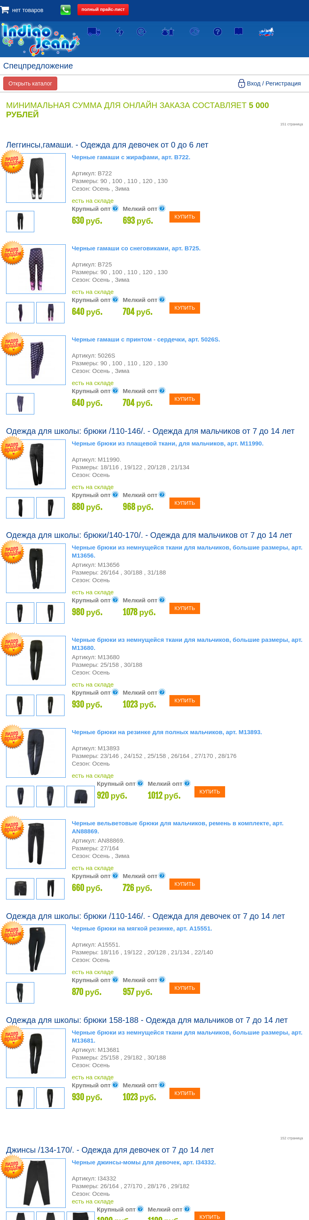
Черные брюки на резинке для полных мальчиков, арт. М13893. (167, 732)
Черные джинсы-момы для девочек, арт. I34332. (144, 1162)
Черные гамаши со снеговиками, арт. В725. (136, 248)
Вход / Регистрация (274, 83)
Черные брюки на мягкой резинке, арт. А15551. (142, 928)
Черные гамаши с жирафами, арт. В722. (131, 157)
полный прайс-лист (103, 9)
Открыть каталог (30, 83)
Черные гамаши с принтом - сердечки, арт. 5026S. (146, 339)
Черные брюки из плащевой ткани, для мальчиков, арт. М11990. (167, 443)
